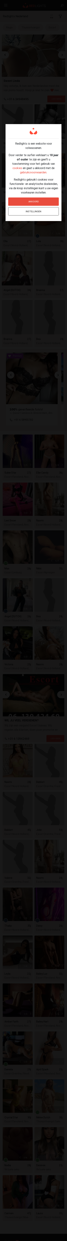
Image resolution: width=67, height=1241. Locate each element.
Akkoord (33, 201)
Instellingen (33, 211)
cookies (17, 168)
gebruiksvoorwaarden (33, 172)
